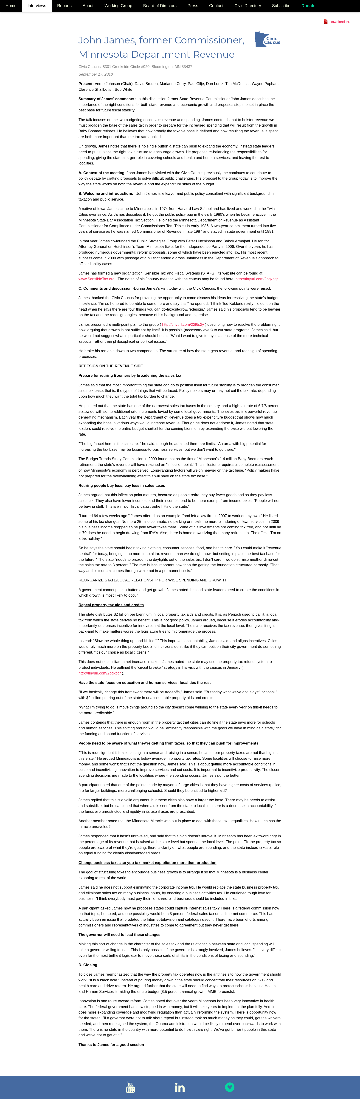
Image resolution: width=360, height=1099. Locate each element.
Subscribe (281, 5)
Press (193, 5)
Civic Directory (247, 5)
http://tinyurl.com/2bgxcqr (257, 279)
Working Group (118, 5)
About (88, 5)
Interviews (37, 5)
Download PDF (341, 22)
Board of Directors (160, 5)
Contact (216, 5)
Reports (64, 5)
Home (11, 5)
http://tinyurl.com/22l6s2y (183, 324)
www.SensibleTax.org (97, 279)
